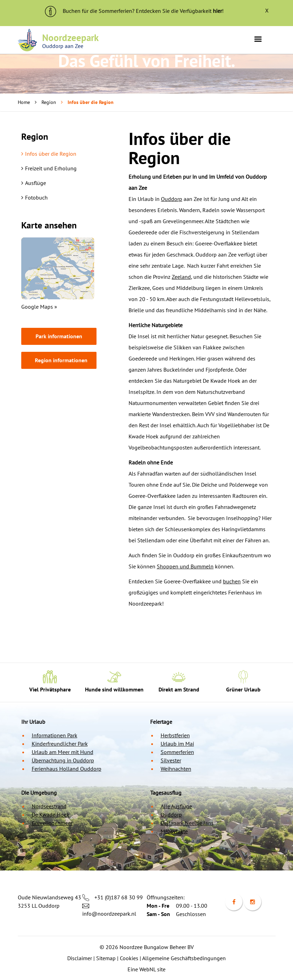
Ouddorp (171, 198)
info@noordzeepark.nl (109, 913)
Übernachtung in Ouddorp (63, 760)
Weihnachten (176, 768)
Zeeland (181, 276)
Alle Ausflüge (176, 806)
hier (217, 10)
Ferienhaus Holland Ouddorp (66, 768)
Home (24, 102)
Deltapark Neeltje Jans (187, 822)
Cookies (129, 958)
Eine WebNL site (146, 969)
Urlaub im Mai (177, 743)
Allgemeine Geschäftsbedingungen (184, 958)
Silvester (171, 760)
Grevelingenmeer (52, 822)
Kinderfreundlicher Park (60, 743)
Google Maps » (39, 306)
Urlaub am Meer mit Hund (62, 751)
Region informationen (61, 360)
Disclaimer (79, 958)
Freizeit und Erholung (49, 168)
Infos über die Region (48, 153)
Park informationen (59, 336)
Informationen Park (54, 735)
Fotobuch (34, 197)
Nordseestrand (49, 806)
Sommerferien (177, 751)
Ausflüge (33, 182)
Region (48, 102)
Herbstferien (175, 735)
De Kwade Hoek (50, 814)
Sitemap (106, 958)
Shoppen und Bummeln (185, 566)
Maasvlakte (174, 831)
